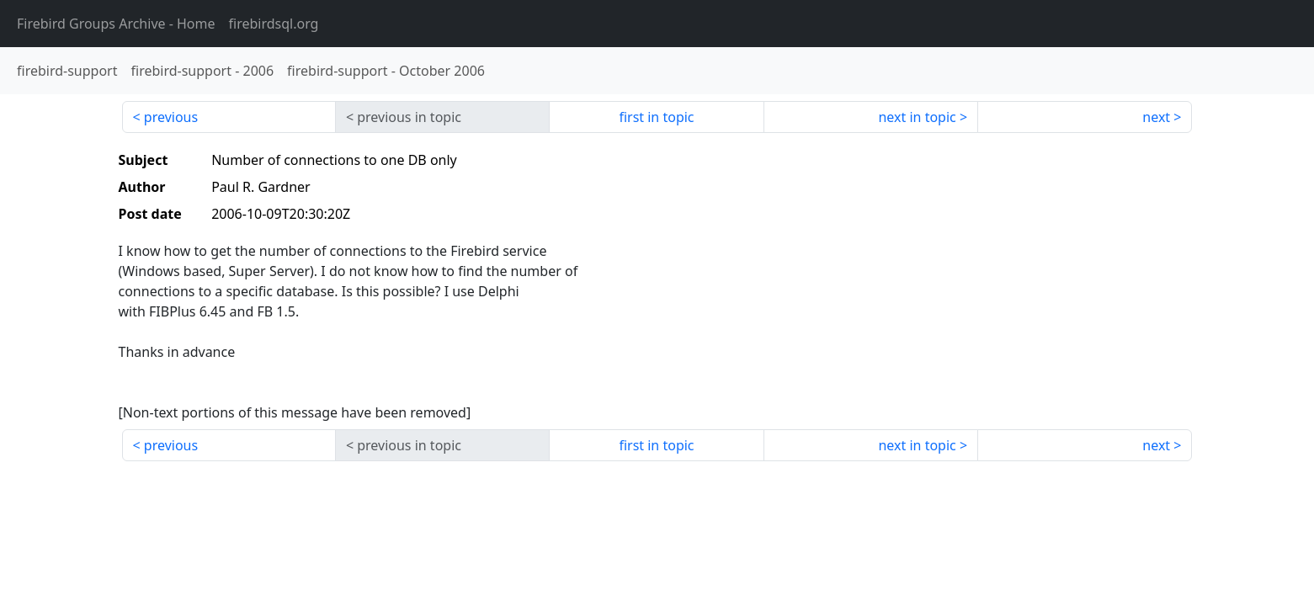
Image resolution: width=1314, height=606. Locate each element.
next (1156, 117)
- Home (116, 23)
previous (171, 117)
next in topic (916, 117)
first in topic (656, 117)
